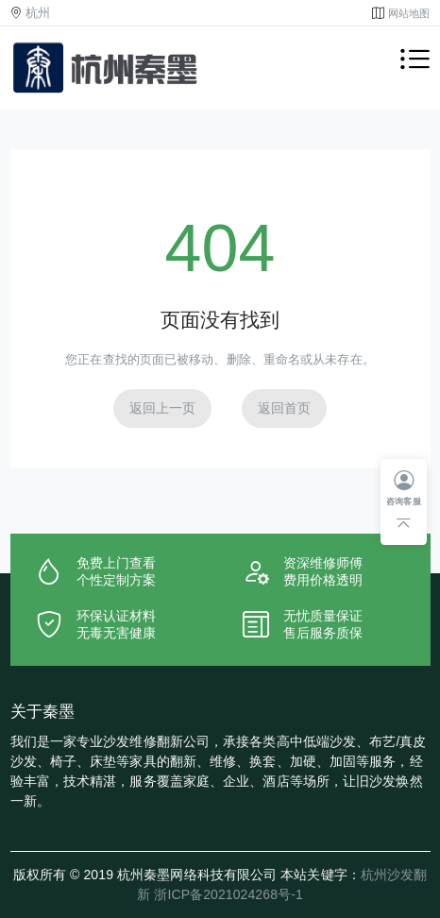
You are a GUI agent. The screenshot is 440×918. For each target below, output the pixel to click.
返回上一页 (162, 408)
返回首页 (284, 408)
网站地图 (409, 13)
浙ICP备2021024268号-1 (228, 894)
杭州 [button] (37, 13)
